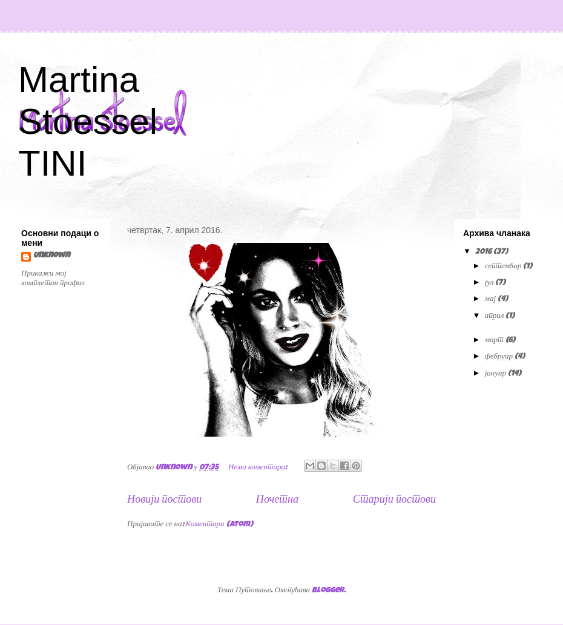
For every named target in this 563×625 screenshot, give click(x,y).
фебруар (500, 357)
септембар (504, 267)
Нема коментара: (258, 468)
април (495, 316)
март (495, 341)
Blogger (328, 591)
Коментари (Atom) (219, 525)
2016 (484, 252)
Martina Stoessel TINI (87, 121)
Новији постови (164, 500)
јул (490, 283)
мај (491, 299)
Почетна (277, 500)
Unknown (51, 256)
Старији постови (394, 500)
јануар (496, 374)
